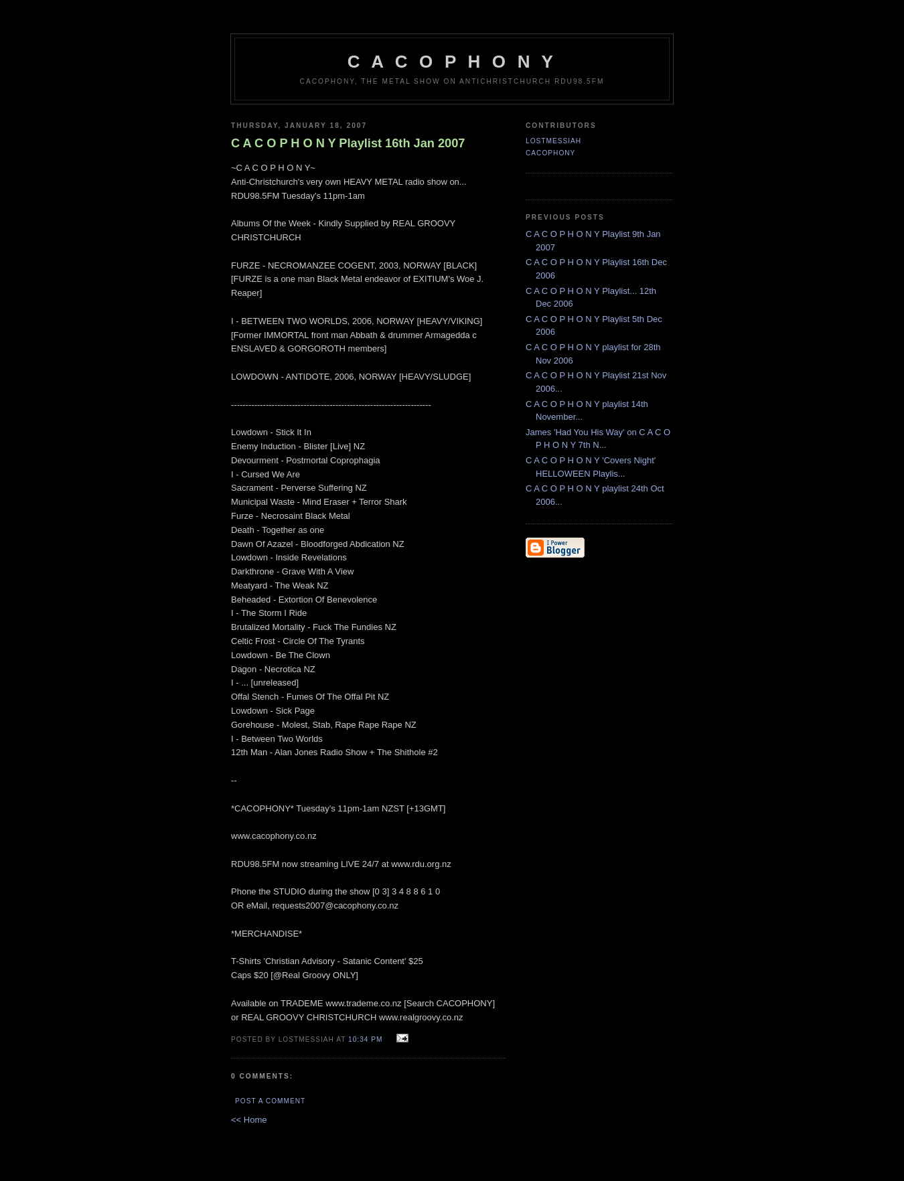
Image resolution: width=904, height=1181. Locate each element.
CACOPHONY (550, 153)
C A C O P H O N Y (452, 62)
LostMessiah (553, 141)
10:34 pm (365, 1039)
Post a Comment (270, 1101)
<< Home (249, 1120)
